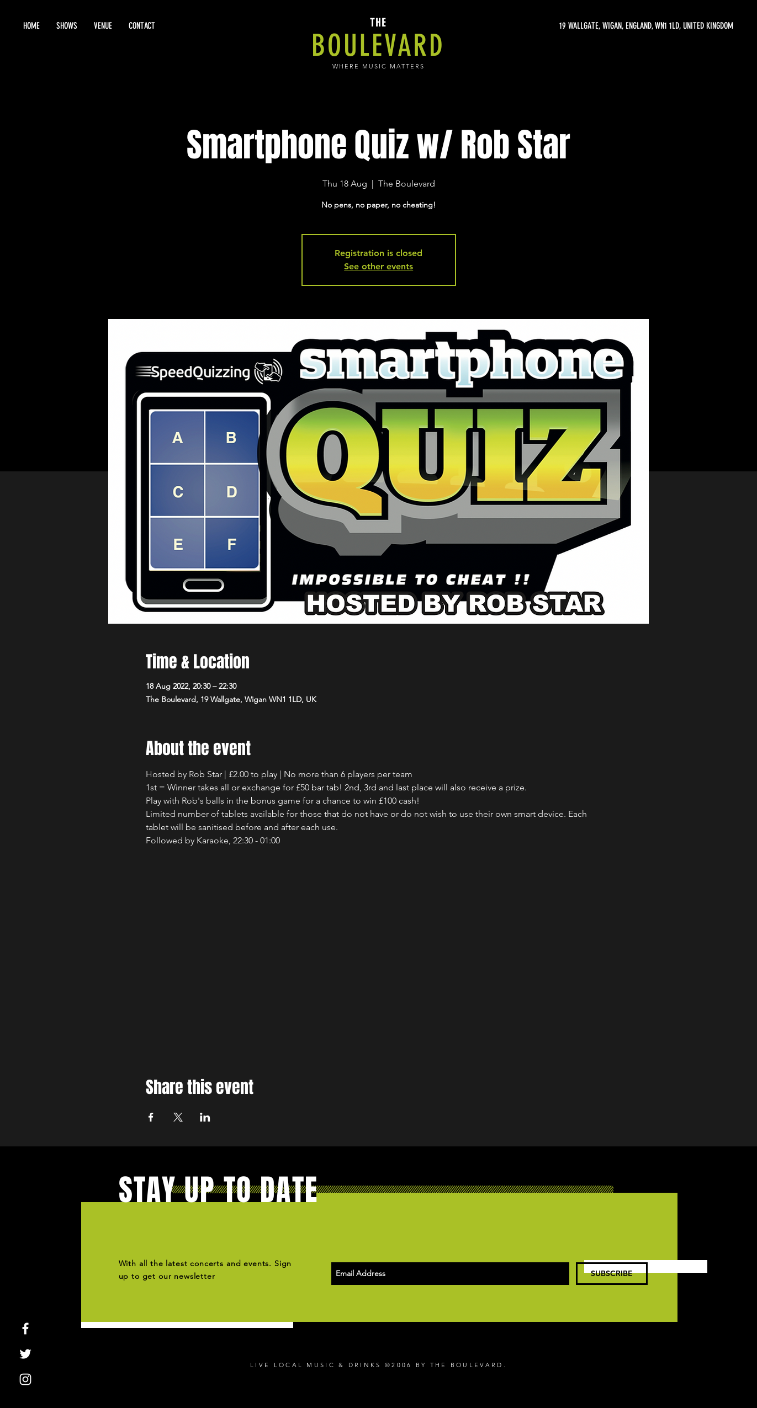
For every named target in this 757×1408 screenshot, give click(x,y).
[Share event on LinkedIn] (205, 1117)
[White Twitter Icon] (25, 1354)
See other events (378, 266)
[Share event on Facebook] (151, 1117)
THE (378, 22)
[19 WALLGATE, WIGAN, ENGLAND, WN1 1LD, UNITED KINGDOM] (629, 26)
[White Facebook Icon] (25, 1328)
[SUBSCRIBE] (612, 1273)
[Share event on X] (178, 1117)
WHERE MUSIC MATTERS (378, 66)
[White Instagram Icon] (25, 1379)
